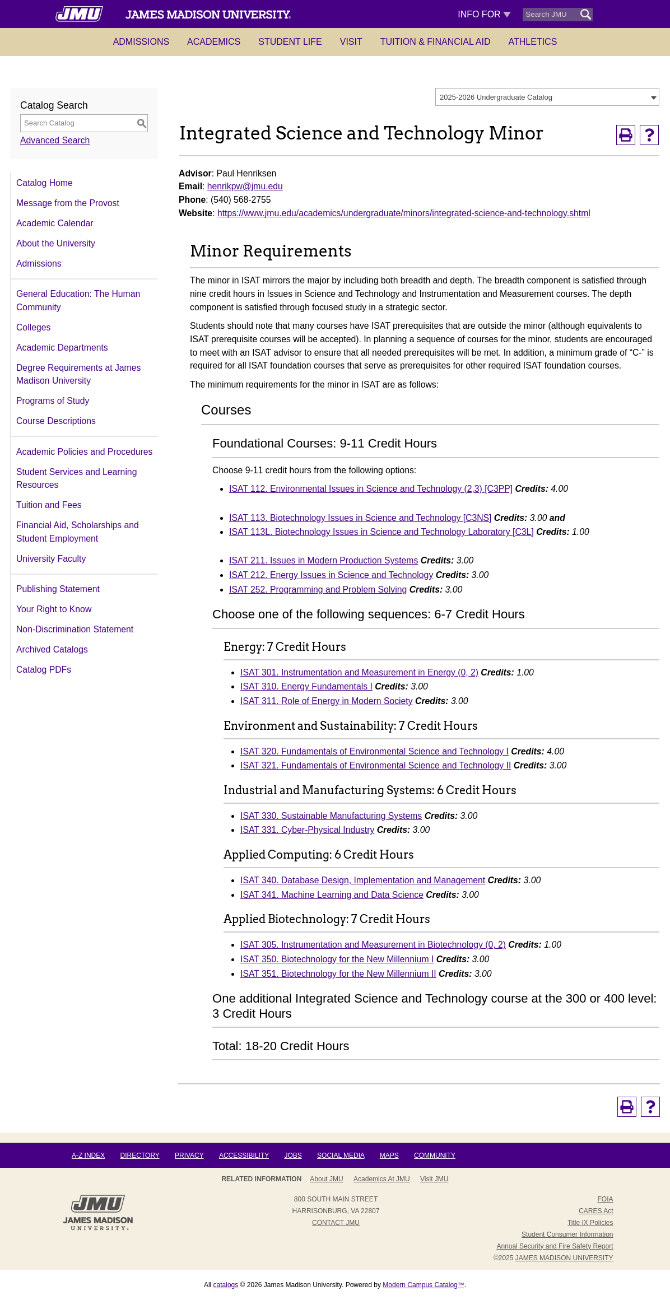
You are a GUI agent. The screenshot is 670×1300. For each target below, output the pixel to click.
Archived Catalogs (52, 649)
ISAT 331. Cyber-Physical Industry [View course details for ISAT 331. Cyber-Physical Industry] (307, 830)
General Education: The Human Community (78, 300)
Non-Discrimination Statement (74, 629)
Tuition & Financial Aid (435, 41)
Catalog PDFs (43, 669)
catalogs (226, 1285)
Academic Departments (62, 347)
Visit (351, 41)
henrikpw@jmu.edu (245, 186)
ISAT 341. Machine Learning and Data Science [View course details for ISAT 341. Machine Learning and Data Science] (332, 895)
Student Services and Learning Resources (76, 478)
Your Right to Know (53, 609)
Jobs (292, 1155)
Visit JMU (434, 1179)
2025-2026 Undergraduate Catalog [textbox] (496, 97)
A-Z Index (88, 1155)
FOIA (605, 1199)
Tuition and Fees (49, 505)
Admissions (141, 41)
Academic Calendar (54, 223)
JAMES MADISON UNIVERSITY (564, 1258)
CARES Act (596, 1211)
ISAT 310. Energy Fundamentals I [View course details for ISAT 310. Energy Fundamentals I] (306, 686)
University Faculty (51, 558)
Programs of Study (52, 401)
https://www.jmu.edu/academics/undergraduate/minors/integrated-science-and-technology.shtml (403, 213)
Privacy (189, 1155)
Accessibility (244, 1155)
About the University (55, 243)
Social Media (340, 1155)
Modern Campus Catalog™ (423, 1285)
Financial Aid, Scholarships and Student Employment (77, 531)
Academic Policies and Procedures (84, 451)
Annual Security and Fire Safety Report (554, 1246)
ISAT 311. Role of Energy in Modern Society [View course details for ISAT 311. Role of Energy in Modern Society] (326, 701)
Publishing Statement (58, 589)
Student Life (290, 41)
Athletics (533, 41)
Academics (213, 41)
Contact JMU (336, 1223)
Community (434, 1155)
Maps (389, 1155)
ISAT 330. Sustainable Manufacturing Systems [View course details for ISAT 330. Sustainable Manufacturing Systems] (331, 816)
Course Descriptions (56, 421)
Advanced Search (55, 140)
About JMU (326, 1179)
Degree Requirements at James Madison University (78, 374)
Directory (140, 1155)
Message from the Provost (67, 203)
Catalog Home (44, 183)
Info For (484, 14)
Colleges (33, 327)
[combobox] (547, 97)
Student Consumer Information (567, 1234)
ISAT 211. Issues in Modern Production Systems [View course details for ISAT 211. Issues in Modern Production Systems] (323, 560)
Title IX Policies (590, 1223)
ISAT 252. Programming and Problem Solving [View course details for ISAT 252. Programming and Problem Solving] (318, 589)
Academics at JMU (381, 1179)
